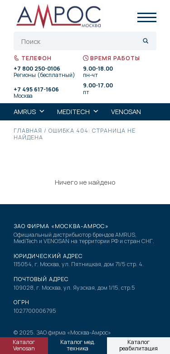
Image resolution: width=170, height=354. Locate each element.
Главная (28, 130)
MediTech (78, 111)
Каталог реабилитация (138, 345)
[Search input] (79, 41)
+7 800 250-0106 (37, 69)
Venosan (126, 111)
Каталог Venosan (24, 345)
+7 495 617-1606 (36, 89)
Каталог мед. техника (77, 345)
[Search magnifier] (145, 41)
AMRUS (29, 111)
